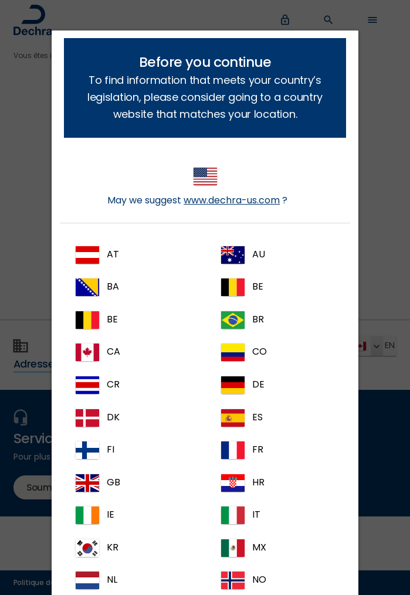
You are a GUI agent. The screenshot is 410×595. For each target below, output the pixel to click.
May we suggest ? (197, 187)
